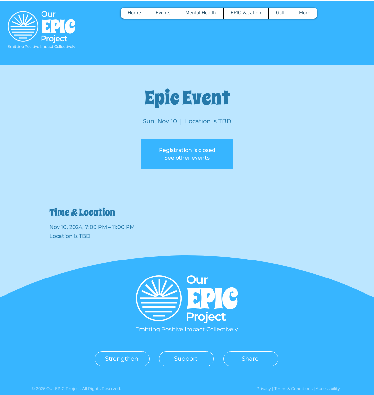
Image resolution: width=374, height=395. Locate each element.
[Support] (186, 358)
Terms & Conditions (294, 388)
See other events (187, 158)
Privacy (264, 388)
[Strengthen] (122, 358)
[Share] (250, 358)
